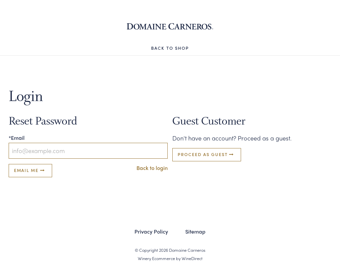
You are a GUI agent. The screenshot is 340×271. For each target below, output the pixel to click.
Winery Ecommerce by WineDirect (170, 258)
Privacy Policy (151, 231)
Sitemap (195, 231)
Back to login (152, 168)
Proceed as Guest (207, 154)
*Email (17, 137)
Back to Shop (170, 48)
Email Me (30, 170)
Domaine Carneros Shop (170, 26)
